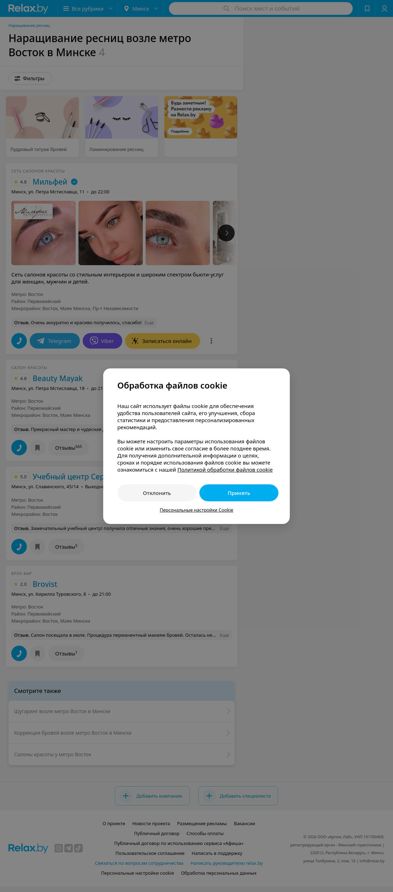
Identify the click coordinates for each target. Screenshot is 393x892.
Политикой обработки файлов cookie (225, 469)
